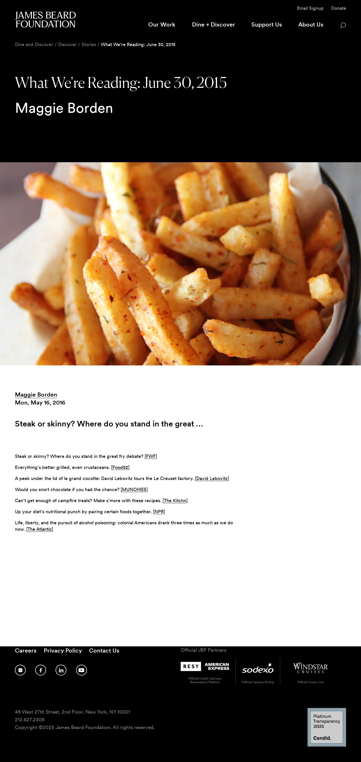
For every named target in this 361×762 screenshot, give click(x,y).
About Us (310, 24)
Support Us (266, 24)
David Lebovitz (212, 478)
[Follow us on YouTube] (81, 670)
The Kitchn (175, 500)
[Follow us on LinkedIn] (61, 670)
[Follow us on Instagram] (20, 670)
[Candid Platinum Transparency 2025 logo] (326, 745)
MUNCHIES (134, 489)
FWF (151, 456)
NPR (159, 511)
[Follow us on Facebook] (41, 670)
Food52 (120, 467)
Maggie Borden (36, 394)
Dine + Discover (213, 24)
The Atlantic (40, 529)
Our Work (161, 24)
